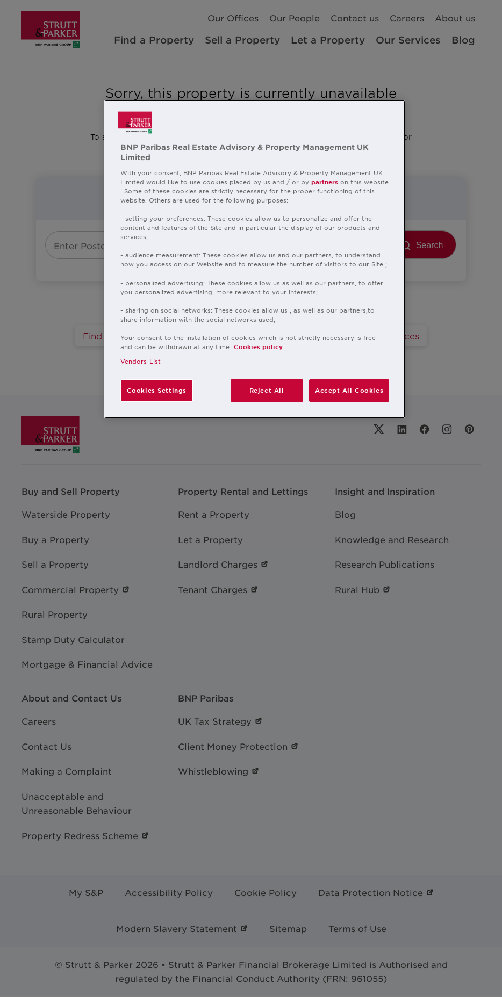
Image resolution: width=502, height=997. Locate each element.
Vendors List (140, 361)
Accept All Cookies (349, 390)
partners (324, 181)
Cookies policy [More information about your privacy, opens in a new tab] (258, 346)
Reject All (266, 390)
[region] (254, 259)
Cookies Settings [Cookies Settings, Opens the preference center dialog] (157, 390)
